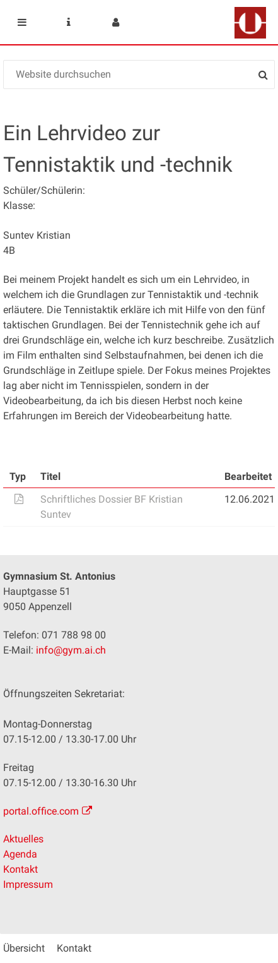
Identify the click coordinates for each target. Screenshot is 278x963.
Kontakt (20, 869)
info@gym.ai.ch (71, 650)
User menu (115, 22)
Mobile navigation (22, 22)
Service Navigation (69, 22)
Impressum (28, 884)
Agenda (20, 854)
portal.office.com (41, 811)
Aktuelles (23, 839)
